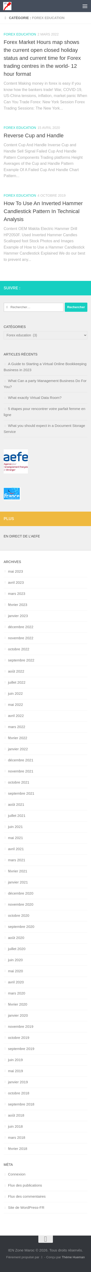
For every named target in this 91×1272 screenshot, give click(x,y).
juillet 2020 (16, 949)
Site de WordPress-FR (26, 1207)
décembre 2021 (20, 760)
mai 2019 (15, 1071)
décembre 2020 (20, 893)
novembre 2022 (20, 638)
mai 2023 (15, 571)
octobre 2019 (18, 1038)
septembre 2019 (21, 1049)
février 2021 (17, 871)
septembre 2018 (21, 1104)
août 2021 (16, 804)
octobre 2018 (18, 1093)
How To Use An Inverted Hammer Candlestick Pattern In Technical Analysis (43, 211)
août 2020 (16, 938)
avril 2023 (16, 582)
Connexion (16, 1174)
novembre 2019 (20, 1026)
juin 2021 (15, 827)
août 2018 (16, 1115)
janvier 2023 (18, 616)
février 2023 (17, 605)
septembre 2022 (21, 660)
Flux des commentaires (27, 1196)
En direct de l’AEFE (22, 536)
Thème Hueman (73, 1257)
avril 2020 (16, 982)
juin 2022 (15, 693)
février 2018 (17, 1149)
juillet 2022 (16, 682)
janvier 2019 (18, 1082)
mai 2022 (15, 704)
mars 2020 (16, 993)
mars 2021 (16, 860)
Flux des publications (25, 1185)
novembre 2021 (20, 771)
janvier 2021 (18, 882)
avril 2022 (16, 716)
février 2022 (17, 738)
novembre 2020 (20, 904)
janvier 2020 (18, 1015)
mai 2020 (15, 971)
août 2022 (16, 671)
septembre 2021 (21, 793)
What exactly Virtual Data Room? (35, 398)
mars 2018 (16, 1137)
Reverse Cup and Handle (34, 135)
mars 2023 (16, 593)
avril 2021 (16, 849)
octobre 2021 (18, 782)
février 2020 (17, 1004)
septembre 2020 (21, 926)
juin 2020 (15, 960)
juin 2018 (15, 1126)
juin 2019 (15, 1060)
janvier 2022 (18, 749)
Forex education (20, 34)
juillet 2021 (16, 815)
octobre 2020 (18, 915)
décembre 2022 (20, 627)
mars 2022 (16, 727)
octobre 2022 (18, 649)
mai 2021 (15, 838)
